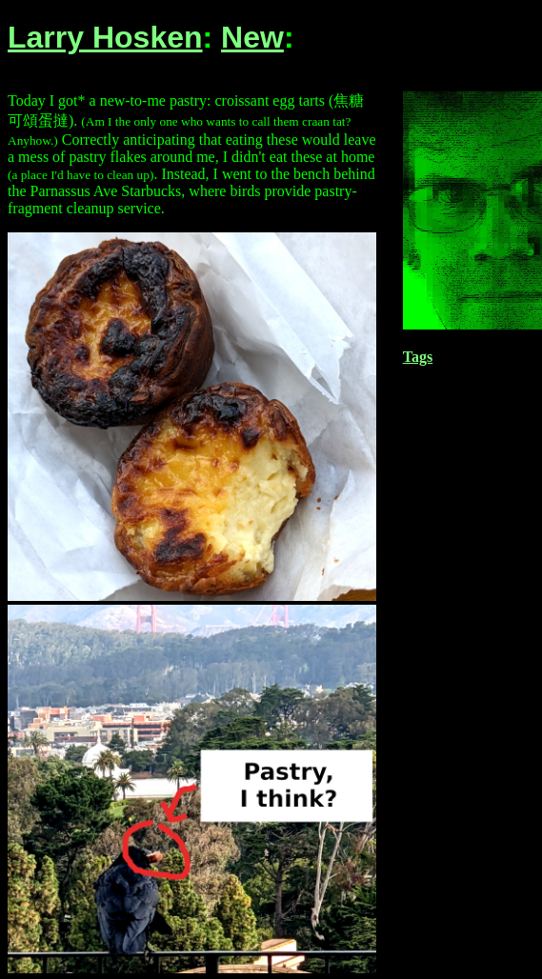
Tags (417, 357)
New (252, 37)
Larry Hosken (105, 37)
